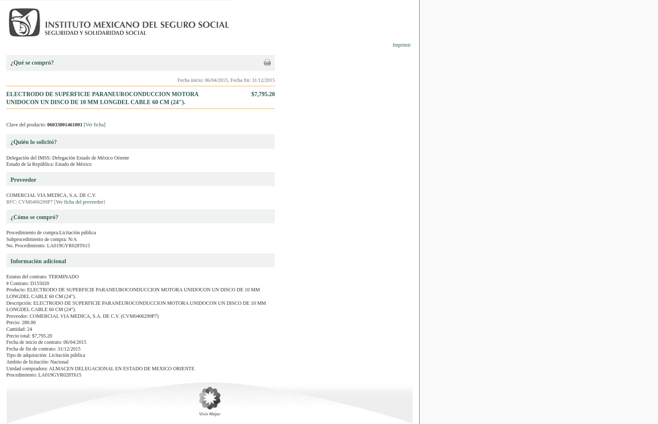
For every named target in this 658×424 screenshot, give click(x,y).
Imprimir (402, 45)
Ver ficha (95, 125)
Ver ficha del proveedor (79, 202)
